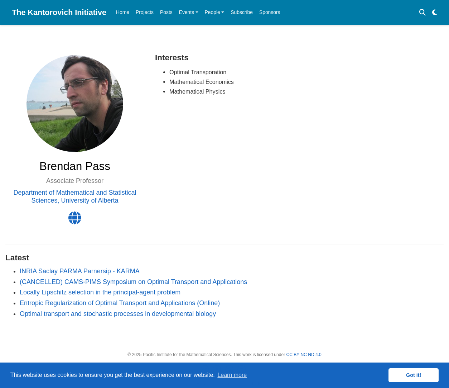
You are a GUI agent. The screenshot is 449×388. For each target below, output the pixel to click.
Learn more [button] (232, 375)
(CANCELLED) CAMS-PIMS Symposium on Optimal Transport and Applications (133, 281)
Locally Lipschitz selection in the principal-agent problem (100, 292)
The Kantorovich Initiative (59, 12)
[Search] (422, 13)
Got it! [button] (413, 375)
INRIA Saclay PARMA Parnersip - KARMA (80, 271)
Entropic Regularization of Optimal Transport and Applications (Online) (120, 303)
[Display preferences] (434, 13)
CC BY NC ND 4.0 (304, 354)
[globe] (74, 220)
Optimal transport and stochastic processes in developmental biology (118, 313)
